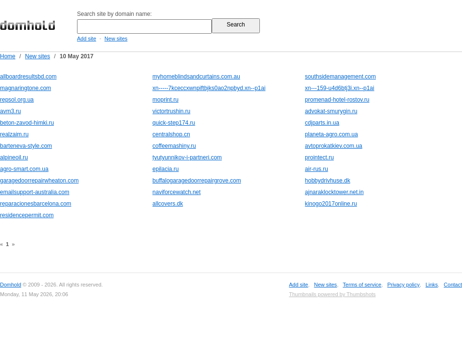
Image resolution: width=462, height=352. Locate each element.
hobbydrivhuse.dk (327, 180)
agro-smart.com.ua (24, 169)
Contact (453, 284)
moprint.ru (166, 99)
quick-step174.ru (174, 122)
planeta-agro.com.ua (331, 134)
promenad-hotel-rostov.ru (337, 99)
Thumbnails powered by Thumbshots (332, 294)
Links (431, 284)
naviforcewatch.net (177, 192)
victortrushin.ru (172, 111)
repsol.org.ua (17, 99)
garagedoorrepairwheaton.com (39, 180)
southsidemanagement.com (340, 76)
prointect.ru (319, 157)
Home (7, 56)
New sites (116, 38)
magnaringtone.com (25, 88)
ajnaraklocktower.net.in (334, 192)
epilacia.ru (166, 169)
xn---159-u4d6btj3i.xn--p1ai (339, 88)
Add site (86, 38)
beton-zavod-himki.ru (27, 122)
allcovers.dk (168, 203)
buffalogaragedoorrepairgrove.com (197, 180)
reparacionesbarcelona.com (35, 203)
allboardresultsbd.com (28, 76)
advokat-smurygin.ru (331, 111)
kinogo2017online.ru (331, 203)
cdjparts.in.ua (322, 122)
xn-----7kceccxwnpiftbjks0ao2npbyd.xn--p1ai (209, 88)
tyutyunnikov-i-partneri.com (187, 157)
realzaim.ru (14, 134)
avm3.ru (10, 111)
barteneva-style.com (26, 146)
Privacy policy (403, 284)
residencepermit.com (26, 215)
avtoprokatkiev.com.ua (333, 146)
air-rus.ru (316, 169)
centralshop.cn (171, 134)
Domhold (10, 284)
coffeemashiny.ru (174, 146)
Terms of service (362, 284)
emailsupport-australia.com (34, 192)
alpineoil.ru (14, 157)
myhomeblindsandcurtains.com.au (196, 76)
